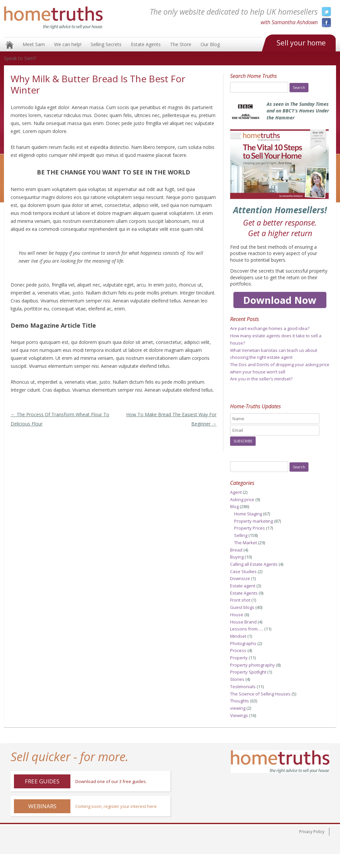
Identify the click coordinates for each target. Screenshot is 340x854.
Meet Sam (34, 44)
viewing (237, 708)
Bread (236, 550)
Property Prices (249, 528)
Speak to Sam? (20, 58)
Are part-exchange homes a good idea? (269, 328)
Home (9, 45)
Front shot (240, 600)
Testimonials (243, 687)
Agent (236, 492)
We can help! (67, 44)
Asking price (242, 499)
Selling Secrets (106, 44)
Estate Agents (146, 44)
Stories (237, 679)
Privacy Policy (311, 831)
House (236, 615)
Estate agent (242, 586)
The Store (180, 44)
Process (238, 650)
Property (239, 658)
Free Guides (42, 781)
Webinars (42, 806)
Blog (234, 506)
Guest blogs (242, 607)
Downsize (240, 578)
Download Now (279, 300)
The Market (245, 543)
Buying (237, 557)
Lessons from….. (246, 629)
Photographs (243, 643)
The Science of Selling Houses (260, 694)
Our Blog (210, 44)
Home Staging (248, 514)
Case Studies (243, 571)
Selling (240, 535)
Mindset (238, 636)
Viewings (239, 715)
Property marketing (253, 521)
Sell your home (301, 42)
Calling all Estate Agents (254, 564)
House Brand (243, 622)
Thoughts (239, 701)
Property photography (252, 665)
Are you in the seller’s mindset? (261, 379)
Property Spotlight (248, 672)
